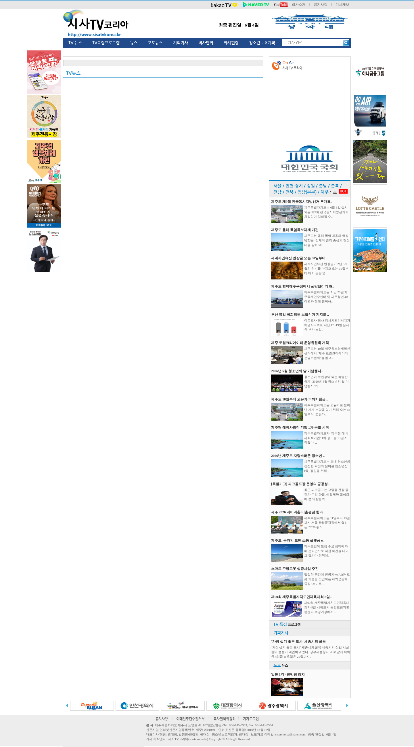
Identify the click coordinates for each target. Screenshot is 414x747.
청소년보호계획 (262, 42)
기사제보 (342, 5)
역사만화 (205, 42)
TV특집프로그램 (106, 42)
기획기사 (180, 42)
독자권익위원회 (224, 719)
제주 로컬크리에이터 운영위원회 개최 (300, 343)
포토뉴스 (155, 42)
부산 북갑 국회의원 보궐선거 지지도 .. (300, 315)
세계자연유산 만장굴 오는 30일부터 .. (299, 258)
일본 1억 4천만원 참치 (288, 674)
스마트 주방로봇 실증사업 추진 (295, 569)
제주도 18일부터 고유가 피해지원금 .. (299, 399)
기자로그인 (251, 719)
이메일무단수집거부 (190, 719)
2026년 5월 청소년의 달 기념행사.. (297, 371)
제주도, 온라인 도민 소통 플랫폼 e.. (297, 540)
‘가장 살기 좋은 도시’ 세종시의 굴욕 (298, 642)
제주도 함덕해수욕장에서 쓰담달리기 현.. (302, 286)
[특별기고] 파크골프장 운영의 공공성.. (300, 484)
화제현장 (231, 42)
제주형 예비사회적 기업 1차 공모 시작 (300, 427)
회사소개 (299, 5)
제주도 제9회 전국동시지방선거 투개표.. (301, 202)
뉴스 (133, 42)
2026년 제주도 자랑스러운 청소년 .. (298, 456)
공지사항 (320, 5)
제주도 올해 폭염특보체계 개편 (295, 230)
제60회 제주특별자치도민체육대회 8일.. (301, 597)
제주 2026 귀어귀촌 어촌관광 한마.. (298, 512)
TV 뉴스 (75, 42)
